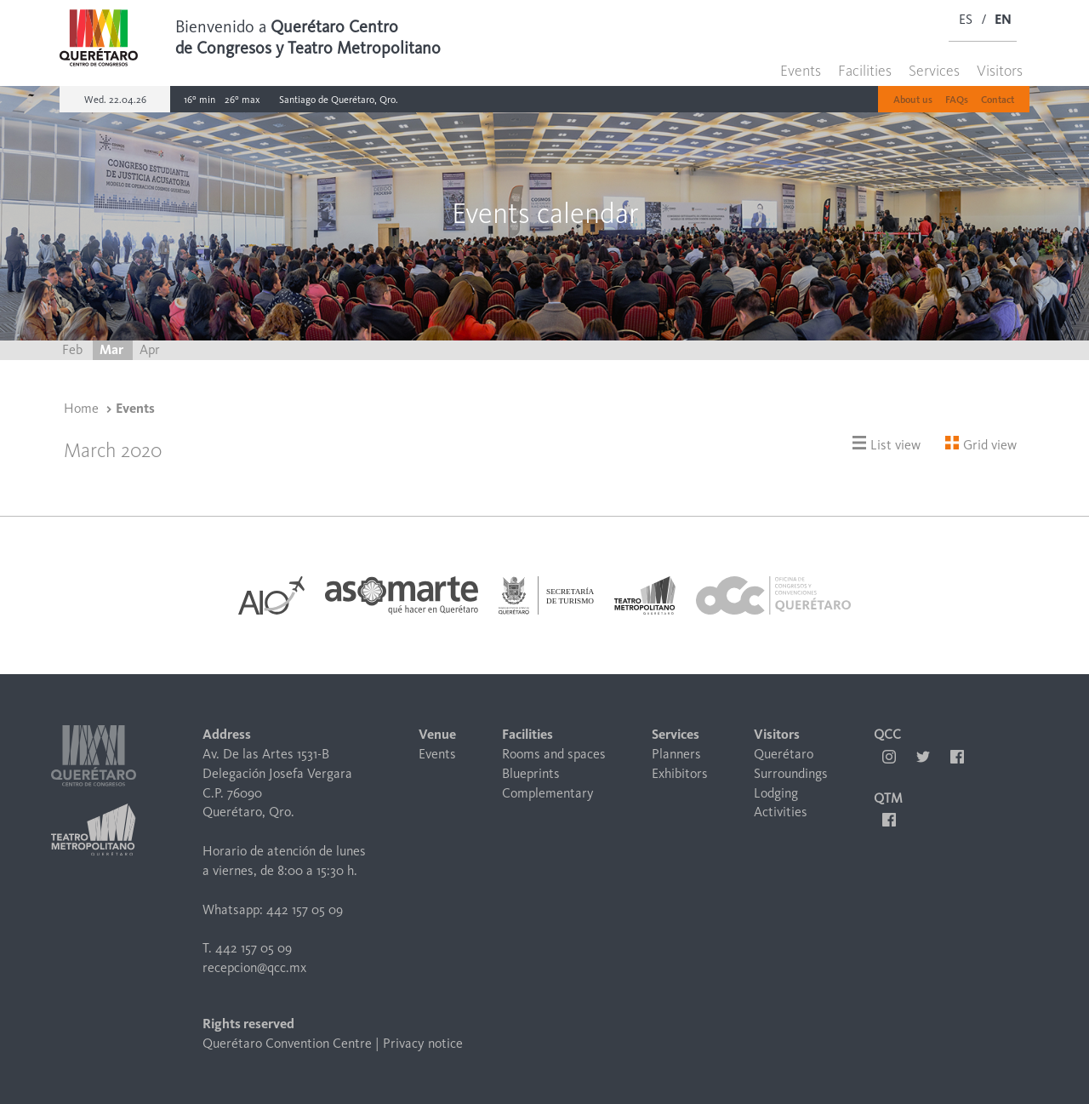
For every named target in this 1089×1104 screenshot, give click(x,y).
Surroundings (791, 773)
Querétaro (783, 754)
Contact (997, 100)
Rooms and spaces (554, 754)
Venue (437, 734)
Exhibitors (680, 773)
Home (81, 408)
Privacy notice (423, 1043)
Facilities (865, 70)
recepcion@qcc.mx (254, 967)
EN (1003, 19)
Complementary (548, 793)
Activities (780, 812)
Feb (74, 349)
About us (912, 100)
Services (934, 70)
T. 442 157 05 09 (247, 948)
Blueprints (531, 773)
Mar (113, 349)
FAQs (956, 100)
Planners (676, 754)
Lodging (776, 793)
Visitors (1000, 70)
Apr (150, 349)
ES (965, 19)
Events (800, 70)
